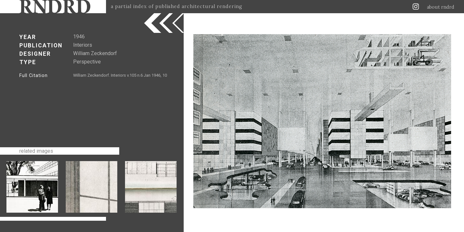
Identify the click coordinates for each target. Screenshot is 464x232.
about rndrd (440, 7)
